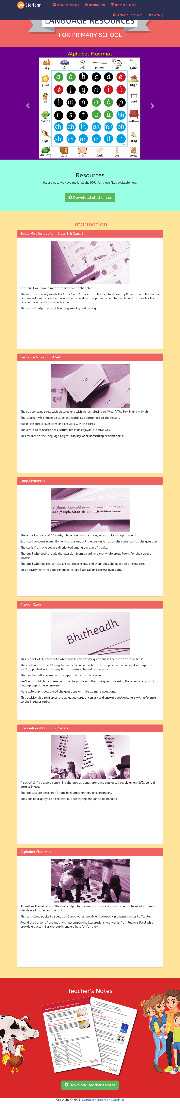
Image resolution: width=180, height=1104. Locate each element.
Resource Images (66, 5)
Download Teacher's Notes (90, 1085)
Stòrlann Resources (128, 15)
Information (95, 5)
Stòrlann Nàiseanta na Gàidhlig (103, 1100)
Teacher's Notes (123, 5)
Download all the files (90, 197)
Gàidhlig (156, 15)
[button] (28, 105)
